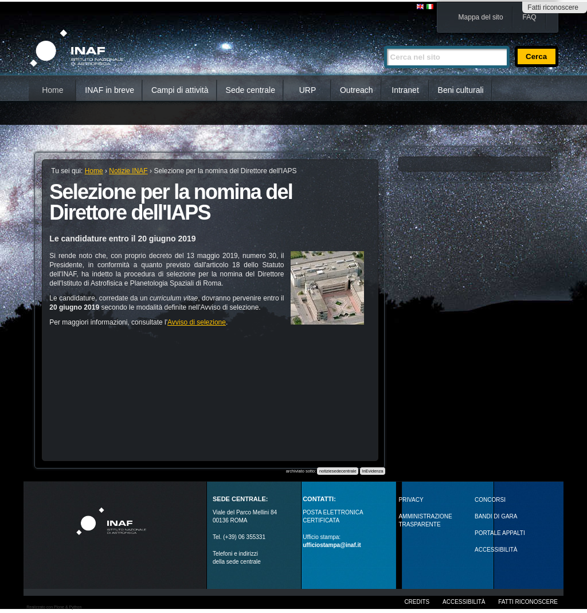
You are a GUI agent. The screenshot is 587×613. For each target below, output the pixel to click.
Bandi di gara (496, 516)
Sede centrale (250, 90)
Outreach (356, 90)
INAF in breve (109, 90)
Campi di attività (180, 90)
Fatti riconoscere (552, 7)
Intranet (405, 90)
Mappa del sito (481, 17)
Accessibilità (464, 602)
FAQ (530, 17)
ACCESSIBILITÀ (496, 549)
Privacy (410, 500)
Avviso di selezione (196, 322)
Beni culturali (461, 90)
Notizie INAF (128, 171)
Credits (416, 602)
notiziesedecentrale (338, 471)
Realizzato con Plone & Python (53, 607)
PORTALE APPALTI (500, 533)
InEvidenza (372, 471)
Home (52, 90)
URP (307, 90)
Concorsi (490, 500)
